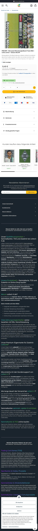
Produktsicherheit (9, 124)
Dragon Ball (32, 489)
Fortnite (8, 489)
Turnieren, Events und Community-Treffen (13, 272)
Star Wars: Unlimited (19, 461)
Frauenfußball (8, 487)
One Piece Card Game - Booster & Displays (23, 456)
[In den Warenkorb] (19, 91)
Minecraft (14, 489)
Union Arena (28, 461)
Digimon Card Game (7, 460)
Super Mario (20, 489)
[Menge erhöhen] (17, 87)
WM (23, 485)
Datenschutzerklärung (29, 185)
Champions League (13, 485)
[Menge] (10, 87)
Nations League (27, 487)
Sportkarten (4, 473)
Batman (8, 490)
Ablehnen (19, 510)
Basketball (19, 473)
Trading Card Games (7, 245)
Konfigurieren (19, 506)
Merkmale (7, 118)
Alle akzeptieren (19, 502)
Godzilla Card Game (6, 461)
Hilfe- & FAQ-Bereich (7, 382)
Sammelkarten (28, 243)
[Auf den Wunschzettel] (34, 87)
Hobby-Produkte (6, 477)
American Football (27, 473)
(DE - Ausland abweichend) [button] (18, 82)
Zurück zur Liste (5, 10)
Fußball (13, 473)
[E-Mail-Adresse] (13, 192)
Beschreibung (8, 111)
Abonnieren (31, 192)
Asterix (3, 490)
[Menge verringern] (3, 87)
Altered (11, 463)
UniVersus (30, 460)
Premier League (17, 487)
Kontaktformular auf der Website (11, 380)
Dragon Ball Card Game (20, 460)
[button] (2, 5)
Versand (13, 68)
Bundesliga (4, 485)
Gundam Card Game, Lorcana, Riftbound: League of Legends (18, 458)
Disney (26, 489)
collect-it (4, 374)
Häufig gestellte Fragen (11, 131)
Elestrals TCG (4, 463)
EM (21, 485)
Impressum (4, 526)
